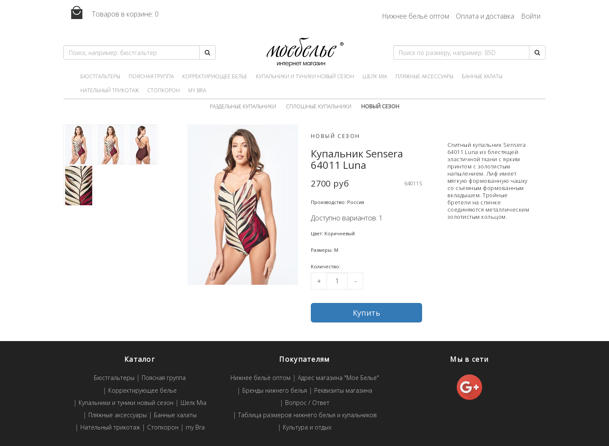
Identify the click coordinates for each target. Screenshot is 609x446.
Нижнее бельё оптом (415, 16)
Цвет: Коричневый (333, 233)
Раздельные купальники (243, 106)
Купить (366, 313)
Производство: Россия (337, 202)
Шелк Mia (374, 76)
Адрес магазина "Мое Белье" (338, 378)
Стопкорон (163, 90)
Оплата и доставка (485, 16)
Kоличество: (325, 266)
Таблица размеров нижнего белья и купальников (307, 415)
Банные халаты (482, 76)
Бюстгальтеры (100, 76)
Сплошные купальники (318, 106)
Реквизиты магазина (343, 390)
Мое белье (304, 52)
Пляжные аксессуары (424, 76)
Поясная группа (151, 76)
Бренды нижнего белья (274, 390)
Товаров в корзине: (111, 13)
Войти (530, 16)
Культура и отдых (307, 427)
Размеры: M (324, 250)
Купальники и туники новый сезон (305, 76)
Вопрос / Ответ (307, 403)
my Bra (197, 90)
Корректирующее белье (214, 76)
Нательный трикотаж (109, 90)
